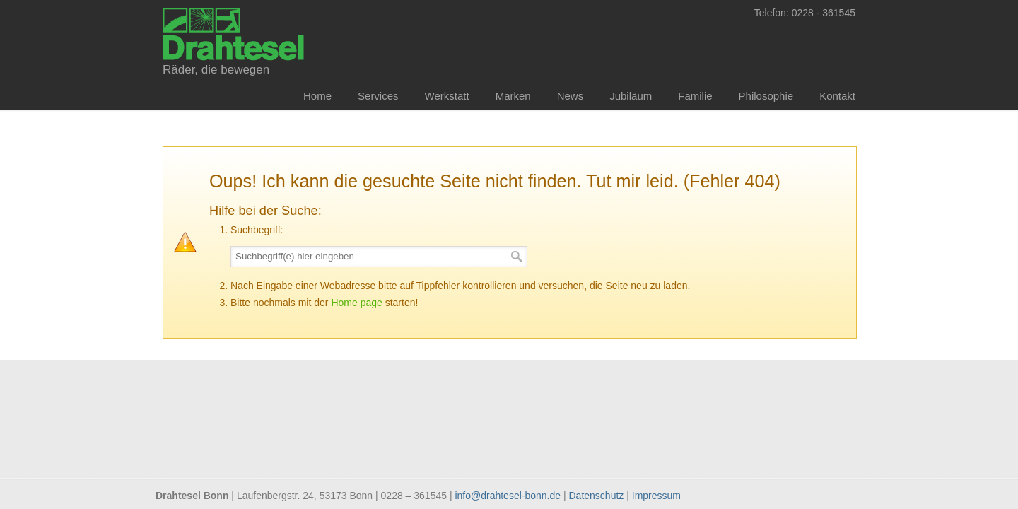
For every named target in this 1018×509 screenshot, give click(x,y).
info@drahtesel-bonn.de (508, 495)
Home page (356, 302)
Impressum (656, 495)
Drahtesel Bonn (233, 32)
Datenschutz (596, 495)
